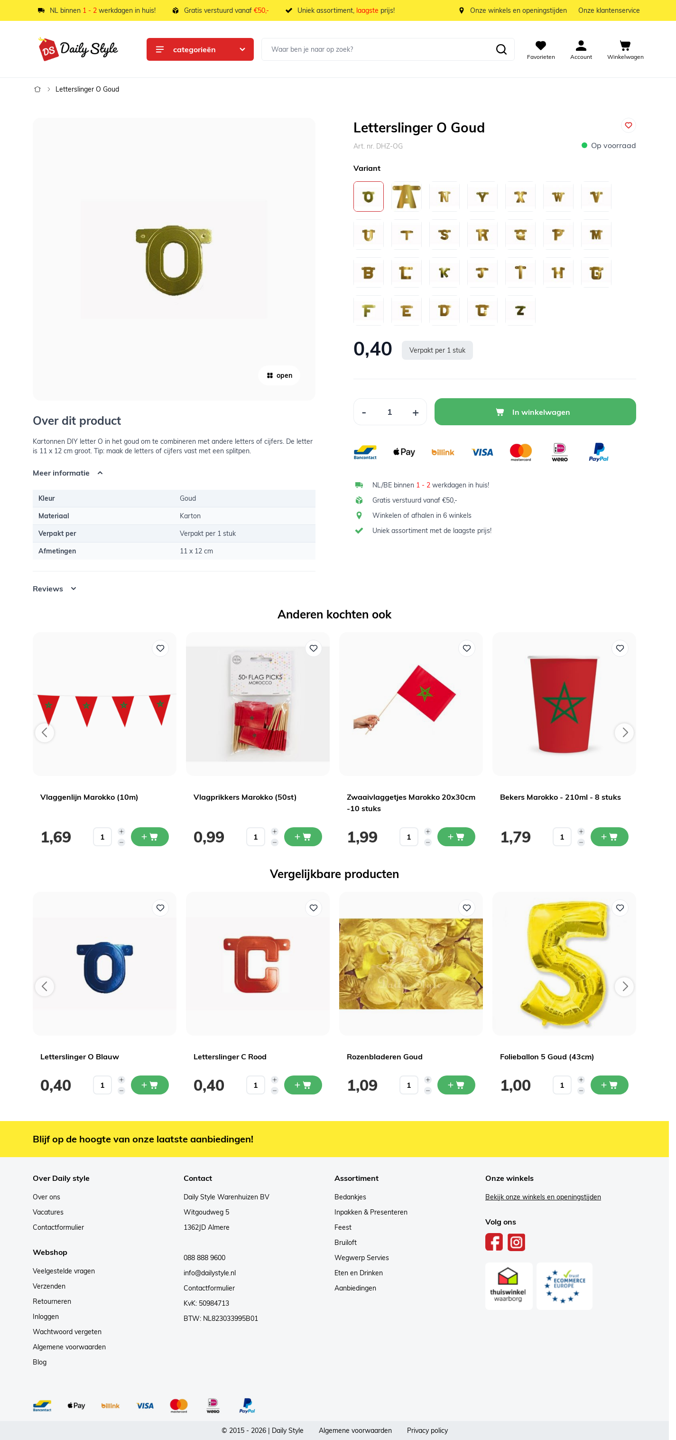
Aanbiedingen (355, 1288)
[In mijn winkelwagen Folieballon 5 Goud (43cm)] (610, 1084)
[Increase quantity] (121, 831)
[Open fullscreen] (174, 259)
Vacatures (48, 1212)
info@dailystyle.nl (210, 1273)
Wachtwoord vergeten (67, 1332)
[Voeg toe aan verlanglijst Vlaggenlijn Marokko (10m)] (160, 648)
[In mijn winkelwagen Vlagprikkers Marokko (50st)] (303, 836)
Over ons (46, 1197)
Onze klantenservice (609, 10)
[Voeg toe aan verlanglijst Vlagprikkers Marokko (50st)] (313, 648)
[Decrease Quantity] (363, 411)
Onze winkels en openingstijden (518, 10)
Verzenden (49, 1286)
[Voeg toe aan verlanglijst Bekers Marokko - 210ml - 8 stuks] (620, 648)
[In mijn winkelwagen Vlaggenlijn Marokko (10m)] (150, 836)
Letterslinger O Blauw (79, 1056)
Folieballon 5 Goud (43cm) (547, 1056)
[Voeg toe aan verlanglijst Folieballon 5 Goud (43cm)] (620, 907)
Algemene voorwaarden (69, 1347)
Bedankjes (350, 1197)
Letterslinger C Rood (230, 1056)
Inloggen (46, 1316)
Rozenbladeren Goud (385, 1056)
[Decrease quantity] (121, 842)
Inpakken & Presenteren (370, 1212)
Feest (343, 1227)
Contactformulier (58, 1227)
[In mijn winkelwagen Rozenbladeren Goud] (456, 1084)
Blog (39, 1362)
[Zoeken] (501, 49)
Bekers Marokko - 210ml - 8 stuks (560, 797)
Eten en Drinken (358, 1273)
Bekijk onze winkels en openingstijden (543, 1197)
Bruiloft (345, 1242)
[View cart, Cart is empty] (625, 49)
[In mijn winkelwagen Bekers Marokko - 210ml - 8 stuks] (610, 836)
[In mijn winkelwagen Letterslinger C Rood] (303, 1084)
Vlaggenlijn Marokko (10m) (89, 797)
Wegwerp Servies (361, 1257)
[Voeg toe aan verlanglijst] (628, 125)
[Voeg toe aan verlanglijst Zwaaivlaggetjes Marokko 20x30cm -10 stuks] (466, 648)
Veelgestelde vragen (64, 1271)
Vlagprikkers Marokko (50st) (245, 797)
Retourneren (52, 1301)
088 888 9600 (204, 1257)
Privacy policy (427, 1430)
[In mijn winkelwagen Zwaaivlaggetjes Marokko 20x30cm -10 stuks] (456, 836)
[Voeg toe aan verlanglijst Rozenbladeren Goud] (466, 907)
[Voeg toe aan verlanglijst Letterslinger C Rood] (313, 907)
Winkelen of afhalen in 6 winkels (422, 515)
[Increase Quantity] (416, 411)
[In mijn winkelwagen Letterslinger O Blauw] (150, 1084)
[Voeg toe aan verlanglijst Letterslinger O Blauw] (160, 907)
